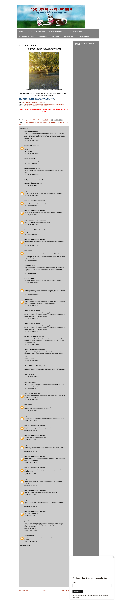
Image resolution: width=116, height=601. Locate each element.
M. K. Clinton (28, 278)
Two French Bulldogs (30, 145)
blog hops (25, 122)
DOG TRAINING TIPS (75, 31)
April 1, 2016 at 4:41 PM (30, 439)
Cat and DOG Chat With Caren (32, 336)
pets (23, 124)
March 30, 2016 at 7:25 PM (31, 224)
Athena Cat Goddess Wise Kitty (33, 349)
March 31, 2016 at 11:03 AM (31, 344)
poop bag (26, 539)
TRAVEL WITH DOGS (56, 31)
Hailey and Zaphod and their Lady (33, 179)
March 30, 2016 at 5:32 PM (31, 186)
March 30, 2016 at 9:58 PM (31, 282)
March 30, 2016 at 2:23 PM (31, 140)
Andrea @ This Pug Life (31, 310)
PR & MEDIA (55, 36)
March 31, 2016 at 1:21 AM (31, 294)
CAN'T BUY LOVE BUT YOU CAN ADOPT (33, 102)
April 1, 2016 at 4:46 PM (30, 462)
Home (21, 31)
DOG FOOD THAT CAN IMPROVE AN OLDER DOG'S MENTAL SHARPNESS (44, 104)
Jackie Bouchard (29, 131)
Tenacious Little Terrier (30, 393)
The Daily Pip (28, 265)
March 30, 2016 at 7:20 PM (31, 205)
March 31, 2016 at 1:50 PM (31, 360)
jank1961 (26, 521)
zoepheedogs (28, 158)
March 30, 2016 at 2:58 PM (31, 153)
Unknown (27, 250)
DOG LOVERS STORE (26, 36)
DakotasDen (33, 342)
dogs (64, 122)
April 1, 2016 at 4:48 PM (30, 485)
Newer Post (23, 591)
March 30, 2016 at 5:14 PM (31, 174)
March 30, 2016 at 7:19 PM (31, 195)
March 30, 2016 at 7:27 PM (31, 245)
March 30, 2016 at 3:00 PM (31, 163)
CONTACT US (68, 36)
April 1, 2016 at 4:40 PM (30, 430)
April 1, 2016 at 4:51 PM (30, 506)
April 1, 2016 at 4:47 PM (30, 474)
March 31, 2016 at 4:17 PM (31, 388)
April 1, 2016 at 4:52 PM (30, 515)
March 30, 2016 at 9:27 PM (31, 273)
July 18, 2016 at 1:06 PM (30, 541)
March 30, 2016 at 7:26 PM (31, 234)
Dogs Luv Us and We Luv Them (33, 191)
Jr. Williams (27, 535)
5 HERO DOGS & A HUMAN (41, 106)
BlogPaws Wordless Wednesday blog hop (40, 122)
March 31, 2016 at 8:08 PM (31, 411)
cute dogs (53, 122)
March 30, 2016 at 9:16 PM (31, 260)
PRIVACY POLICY (83, 36)
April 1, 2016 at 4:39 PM (30, 420)
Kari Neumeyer (28, 382)
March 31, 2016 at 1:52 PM (31, 377)
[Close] (113, 556)
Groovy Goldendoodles (31, 168)
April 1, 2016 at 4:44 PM (30, 451)
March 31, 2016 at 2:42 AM (31, 331)
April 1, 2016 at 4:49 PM (30, 494)
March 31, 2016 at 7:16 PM (31, 399)
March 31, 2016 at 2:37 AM (31, 318)
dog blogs (59, 122)
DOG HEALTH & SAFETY (36, 31)
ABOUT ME (42, 36)
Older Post (65, 591)
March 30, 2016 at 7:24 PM (31, 215)
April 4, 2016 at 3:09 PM (30, 530)
